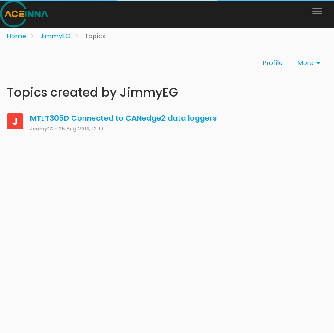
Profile (273, 63)
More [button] (309, 63)
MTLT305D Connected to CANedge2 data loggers (123, 118)
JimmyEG (42, 128)
